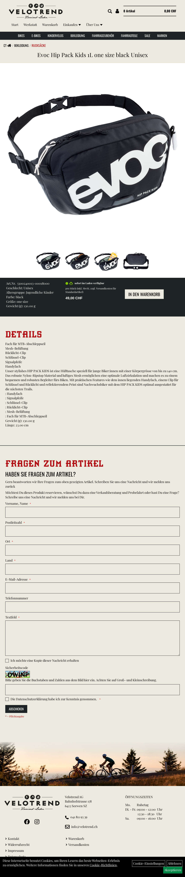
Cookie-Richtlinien (103, 865)
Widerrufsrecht (19, 844)
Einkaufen (72, 25)
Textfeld (11, 617)
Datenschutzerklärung (32, 699)
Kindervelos (55, 35)
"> (8, 45)
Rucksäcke (39, 45)
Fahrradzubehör (103, 35)
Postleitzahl (13, 522)
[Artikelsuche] (110, 11)
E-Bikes (36, 35)
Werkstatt (30, 25)
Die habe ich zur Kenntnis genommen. (54, 699)
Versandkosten (78, 844)
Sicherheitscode (16, 668)
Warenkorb (50, 25)
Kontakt (13, 839)
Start (14, 25)
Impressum (16, 850)
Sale (147, 35)
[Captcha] (92, 689)
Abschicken (16, 709)
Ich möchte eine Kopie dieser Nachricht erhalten (45, 660)
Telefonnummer (16, 598)
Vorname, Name (16, 503)
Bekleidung (78, 35)
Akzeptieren (172, 870)
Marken (162, 35)
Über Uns (94, 25)
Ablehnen (174, 863)
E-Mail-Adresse (16, 579)
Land (8, 560)
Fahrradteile (129, 35)
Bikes (21, 35)
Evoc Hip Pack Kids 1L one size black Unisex (92, 54)
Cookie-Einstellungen (148, 863)
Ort (7, 541)
